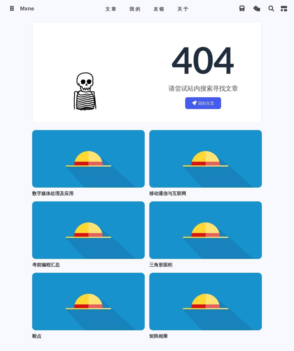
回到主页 (203, 103)
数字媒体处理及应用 (53, 193)
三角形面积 (160, 264)
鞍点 (36, 336)
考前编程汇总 (46, 264)
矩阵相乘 (158, 336)
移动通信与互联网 (167, 193)
